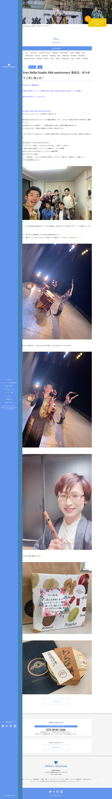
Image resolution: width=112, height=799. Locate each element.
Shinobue (81, 56)
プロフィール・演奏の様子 (9, 383)
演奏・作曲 (9, 386)
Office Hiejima (61, 91)
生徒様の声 (9, 399)
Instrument (29, 56)
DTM (72, 53)
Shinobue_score (29, 58)
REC (58, 56)
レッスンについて (9, 389)
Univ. (73, 58)
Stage (57, 58)
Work (78, 58)
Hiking (77, 53)
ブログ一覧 (56, 702)
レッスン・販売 (9, 392)
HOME (9, 379)
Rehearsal (65, 56)
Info (83, 53)
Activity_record (44, 53)
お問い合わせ (9, 402)
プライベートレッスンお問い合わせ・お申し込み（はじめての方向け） (8, 407)
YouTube (85, 58)
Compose (54, 53)
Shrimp (39, 58)
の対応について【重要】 (74, 91)
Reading (53, 56)
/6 (23, 91)
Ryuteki (73, 56)
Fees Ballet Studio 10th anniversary (34, 111)
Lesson (37, 56)
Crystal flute (64, 53)
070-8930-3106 (56, 730)
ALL (26, 53)
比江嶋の (23, 97)
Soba (52, 58)
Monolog (45, 56)
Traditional (65, 58)
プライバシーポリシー (75, 781)
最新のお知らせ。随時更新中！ (30, 85)
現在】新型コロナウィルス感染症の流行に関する (40, 91)
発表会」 (49, 111)
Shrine (46, 58)
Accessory (33, 53)
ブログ (9, 396)
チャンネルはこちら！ (39, 97)
